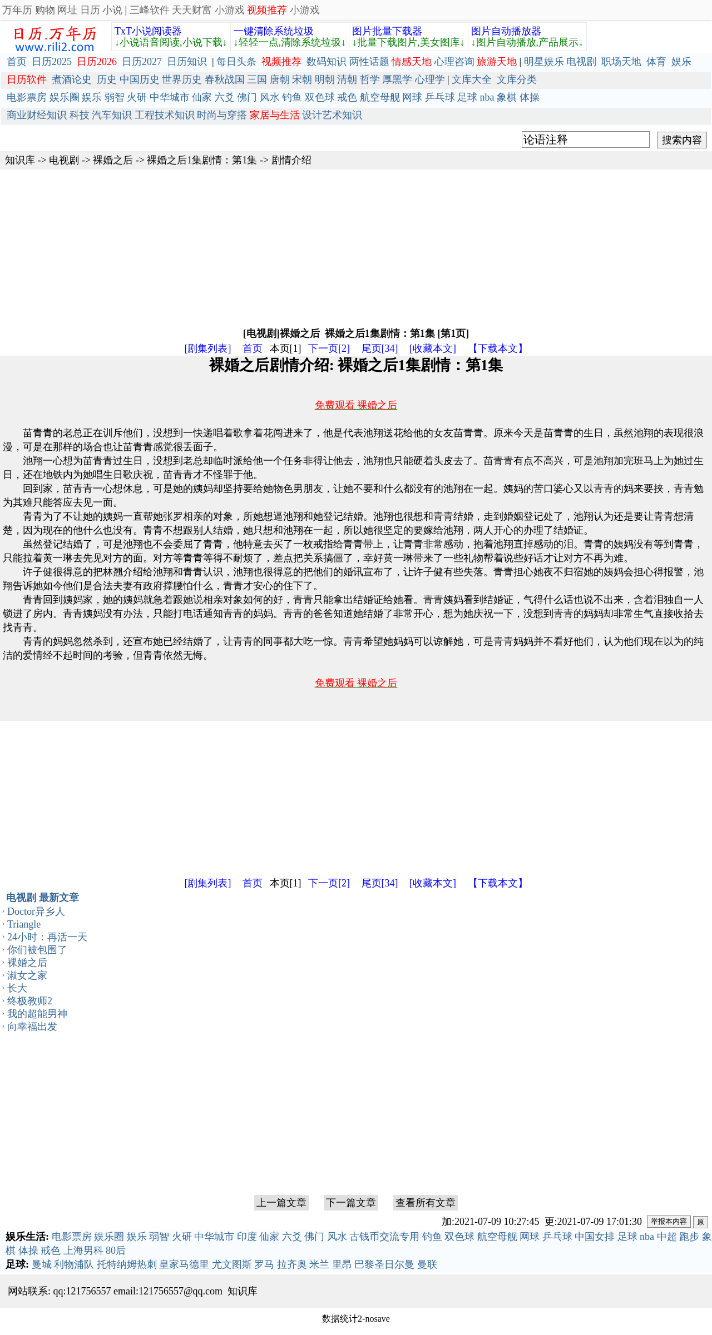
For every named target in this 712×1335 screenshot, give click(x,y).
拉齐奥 (292, 1264)
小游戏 (230, 10)
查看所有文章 (425, 1202)
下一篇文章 (351, 1202)
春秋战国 (225, 79)
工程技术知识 (165, 115)
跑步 (689, 1236)
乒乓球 (440, 97)
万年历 (17, 10)
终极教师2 (29, 1001)
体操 (530, 97)
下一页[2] (329, 348)
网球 (412, 97)
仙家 (202, 97)
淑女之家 (27, 975)
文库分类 (517, 79)
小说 (112, 10)
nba (487, 97)
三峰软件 (150, 10)
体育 (656, 61)
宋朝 (302, 79)
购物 (45, 10)
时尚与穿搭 (222, 115)
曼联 (427, 1264)
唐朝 (280, 79)
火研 (137, 97)
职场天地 (621, 61)
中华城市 (170, 97)
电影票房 (27, 97)
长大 (17, 988)
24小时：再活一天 (47, 937)
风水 (270, 97)
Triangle (24, 924)
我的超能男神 (37, 1013)
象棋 (507, 97)
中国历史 (140, 79)
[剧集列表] (208, 348)
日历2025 (52, 61)
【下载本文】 (498, 348)
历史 (107, 79)
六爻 (225, 97)
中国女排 (595, 1236)
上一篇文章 (281, 1202)
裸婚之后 (113, 160)
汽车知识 (112, 115)
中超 (667, 1236)
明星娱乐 (544, 61)
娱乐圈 (65, 97)
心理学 (430, 79)
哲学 (370, 79)
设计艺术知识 (332, 115)
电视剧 (581, 61)
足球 (467, 97)
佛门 (247, 97)
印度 (247, 1236)
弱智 (115, 97)
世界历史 (182, 79)
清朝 (347, 79)
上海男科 (83, 1250)
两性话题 (369, 61)
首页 (17, 61)
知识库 (20, 160)
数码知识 (326, 61)
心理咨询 (454, 61)
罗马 (264, 1264)
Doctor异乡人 (36, 911)
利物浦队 (74, 1264)
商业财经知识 (37, 115)
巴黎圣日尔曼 (384, 1264)
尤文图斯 (232, 1264)
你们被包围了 (37, 949)
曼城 (42, 1264)
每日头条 (236, 61)
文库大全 (472, 79)
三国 (257, 79)
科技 (80, 115)
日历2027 (142, 61)
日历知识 (187, 61)
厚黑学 (397, 79)
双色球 (320, 97)
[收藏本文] (432, 348)
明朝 (325, 79)
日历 (90, 10)
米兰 (319, 1264)
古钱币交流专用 (384, 1236)
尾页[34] (380, 348)
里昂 (342, 1264)
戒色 (347, 97)
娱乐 (681, 61)
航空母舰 (380, 97)
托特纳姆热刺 (127, 1264)
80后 (116, 1250)
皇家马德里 (184, 1264)
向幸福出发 (32, 1026)
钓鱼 (292, 97)
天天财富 (192, 10)
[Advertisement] (334, 247)
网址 (67, 10)
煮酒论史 (72, 79)
